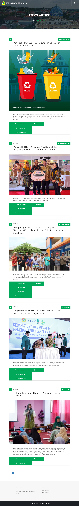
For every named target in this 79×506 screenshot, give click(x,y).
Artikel (61, 3)
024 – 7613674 (45, 490)
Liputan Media (20, 132)
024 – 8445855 (45, 492)
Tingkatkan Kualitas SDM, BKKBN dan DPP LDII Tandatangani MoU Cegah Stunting (36, 312)
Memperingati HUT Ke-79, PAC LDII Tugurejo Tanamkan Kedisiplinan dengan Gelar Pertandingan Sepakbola (38, 230)
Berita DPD (20, 292)
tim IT (48, 503)
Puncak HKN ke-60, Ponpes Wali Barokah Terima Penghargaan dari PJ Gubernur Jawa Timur (37, 148)
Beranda (44, 3)
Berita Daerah (20, 124)
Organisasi (52, 3)
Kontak (68, 3)
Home (34, 20)
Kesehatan (20, 128)
